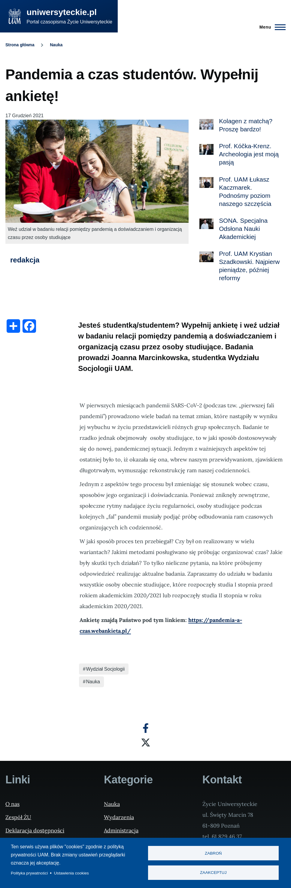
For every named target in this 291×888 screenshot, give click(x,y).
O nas (12, 804)
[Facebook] (146, 728)
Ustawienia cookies (71, 873)
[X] (145, 742)
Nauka (56, 44)
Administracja (121, 830)
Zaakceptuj (213, 873)
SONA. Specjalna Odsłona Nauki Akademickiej (243, 228)
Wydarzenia (119, 817)
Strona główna (19, 44)
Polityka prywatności (29, 873)
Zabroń (213, 853)
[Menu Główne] (270, 27)
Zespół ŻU (18, 817)
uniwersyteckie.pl (62, 12)
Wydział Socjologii (105, 669)
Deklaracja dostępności (34, 830)
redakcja (24, 260)
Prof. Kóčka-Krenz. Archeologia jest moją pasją (249, 154)
